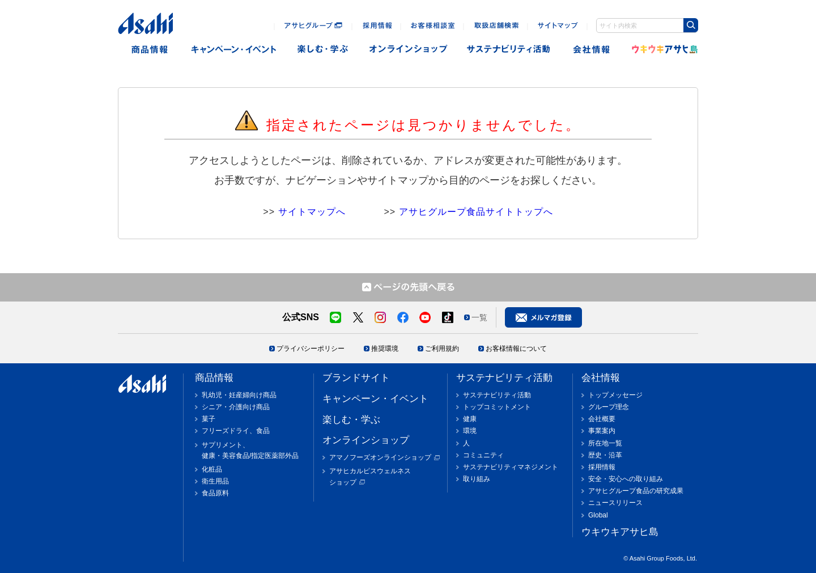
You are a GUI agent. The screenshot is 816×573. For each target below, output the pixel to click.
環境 (470, 431)
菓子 (208, 419)
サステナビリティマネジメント (510, 467)
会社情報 (592, 49)
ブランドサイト (356, 377)
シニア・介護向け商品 (236, 407)
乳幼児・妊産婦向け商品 (239, 395)
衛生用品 (215, 481)
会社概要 (601, 419)
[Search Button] (690, 25)
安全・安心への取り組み (625, 479)
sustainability (508, 49)
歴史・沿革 (605, 455)
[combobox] (647, 25)
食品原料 (215, 493)
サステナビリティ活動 (504, 377)
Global (598, 515)
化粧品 (212, 469)
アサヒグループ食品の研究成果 (635, 491)
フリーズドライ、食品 (236, 431)
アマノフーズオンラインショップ (380, 457)
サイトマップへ (312, 212)
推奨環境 (384, 349)
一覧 (479, 317)
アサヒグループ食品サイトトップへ (476, 212)
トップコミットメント (497, 407)
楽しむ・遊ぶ (322, 49)
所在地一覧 (605, 443)
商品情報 (149, 49)
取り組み (476, 479)
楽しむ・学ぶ (351, 419)
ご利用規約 (442, 349)
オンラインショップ (408, 49)
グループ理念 (608, 407)
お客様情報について (516, 349)
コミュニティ (483, 455)
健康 (470, 419)
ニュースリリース (615, 503)
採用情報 (601, 467)
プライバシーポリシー (311, 349)
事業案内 (601, 431)
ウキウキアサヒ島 (661, 49)
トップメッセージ (615, 395)
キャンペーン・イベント (233, 49)
